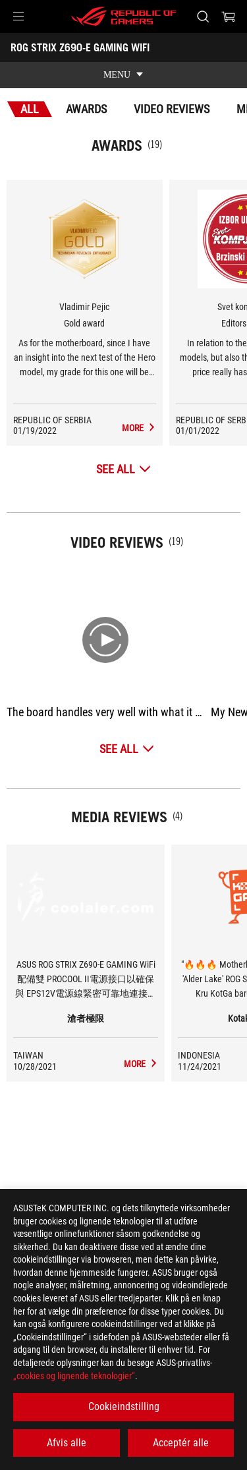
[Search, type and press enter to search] (202, 16)
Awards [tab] (86, 109)
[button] (18, 16)
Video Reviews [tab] (171, 109)
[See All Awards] (123, 469)
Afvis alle (66, 1442)
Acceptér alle (181, 1442)
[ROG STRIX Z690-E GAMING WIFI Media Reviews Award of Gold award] (139, 428)
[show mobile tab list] (123, 75)
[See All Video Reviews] (126, 749)
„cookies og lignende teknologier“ (74, 1376)
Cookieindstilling (123, 1406)
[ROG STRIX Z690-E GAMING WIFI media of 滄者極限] (141, 1064)
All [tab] (29, 109)
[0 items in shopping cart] (228, 16)
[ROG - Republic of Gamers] (124, 16)
